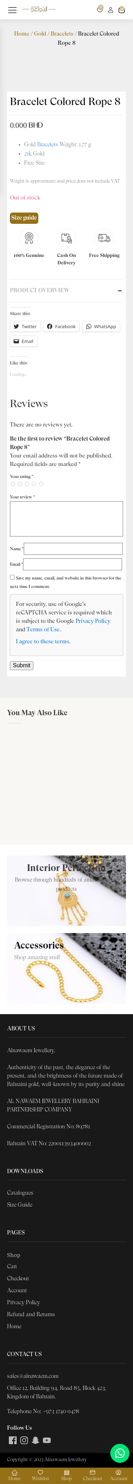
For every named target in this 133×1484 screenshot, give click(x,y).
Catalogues (20, 1193)
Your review (22, 497)
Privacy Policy (93, 621)
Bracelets (62, 34)
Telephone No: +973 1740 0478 (43, 1412)
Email (16, 565)
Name (17, 549)
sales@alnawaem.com (33, 1376)
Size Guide (19, 1205)
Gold (40, 34)
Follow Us (19, 1428)
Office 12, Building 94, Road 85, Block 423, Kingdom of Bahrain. (56, 1393)
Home (21, 34)
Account (17, 1291)
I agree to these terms (42, 642)
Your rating (21, 477)
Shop (13, 1254)
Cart (12, 1267)
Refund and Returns (31, 1315)
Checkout (18, 1279)
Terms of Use (43, 630)
